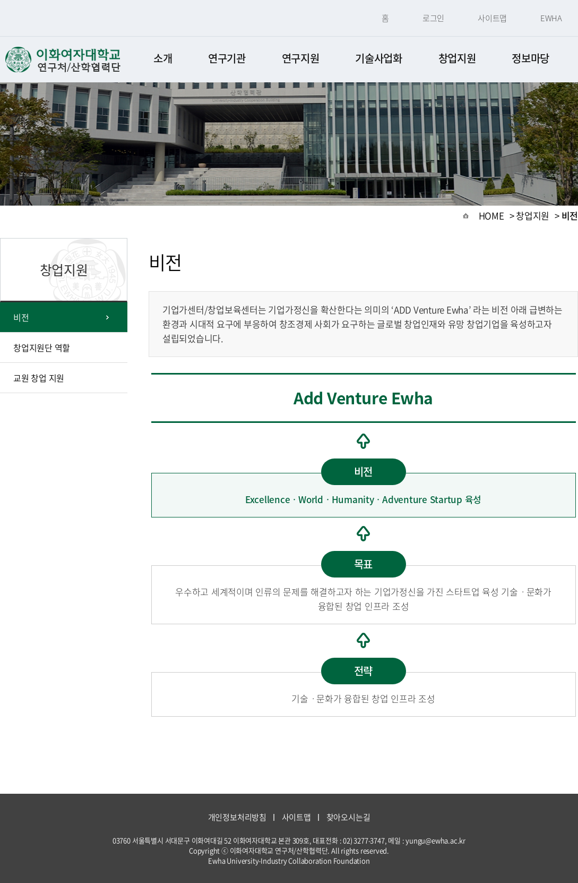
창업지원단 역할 (41, 347)
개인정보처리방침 (237, 817)
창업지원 (457, 58)
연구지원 (301, 58)
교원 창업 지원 (38, 377)
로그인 (433, 18)
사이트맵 (492, 18)
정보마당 (530, 58)
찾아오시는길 (348, 817)
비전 (21, 317)
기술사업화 (378, 58)
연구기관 (227, 58)
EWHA (551, 18)
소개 (162, 58)
